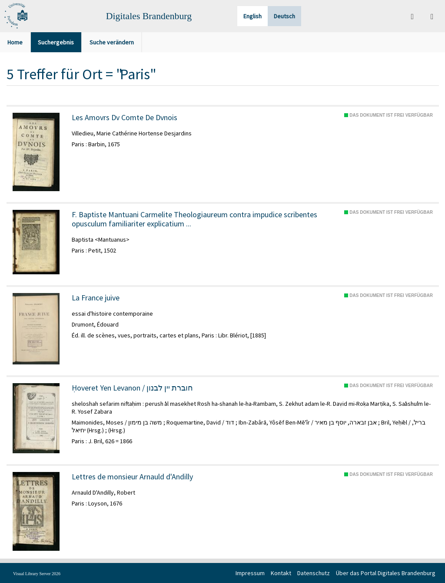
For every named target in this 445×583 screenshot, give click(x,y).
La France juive (96, 298)
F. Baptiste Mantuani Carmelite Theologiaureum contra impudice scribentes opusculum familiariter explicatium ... (194, 219)
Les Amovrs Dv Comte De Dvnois (124, 117)
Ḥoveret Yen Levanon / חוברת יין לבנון (132, 388)
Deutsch (284, 16)
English (252, 16)
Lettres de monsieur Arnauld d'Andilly (132, 477)
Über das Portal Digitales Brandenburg (385, 573)
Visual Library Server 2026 (36, 573)
